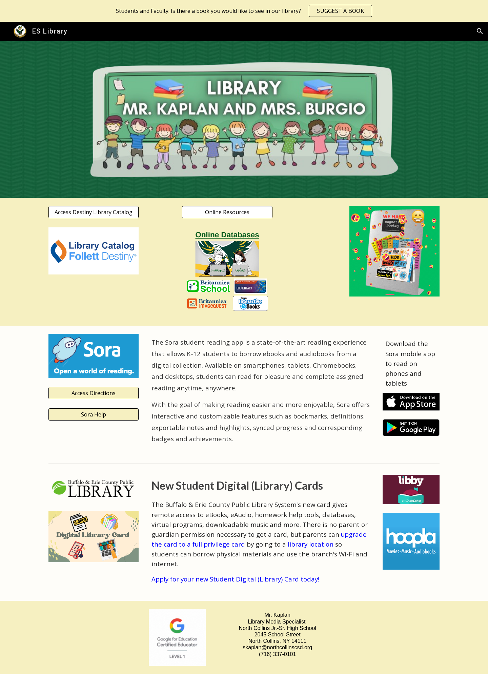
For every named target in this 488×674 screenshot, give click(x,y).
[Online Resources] (227, 212)
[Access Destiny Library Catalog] (93, 212)
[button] (480, 31)
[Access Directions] (93, 393)
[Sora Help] (93, 414)
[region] (244, 11)
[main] (261, 393)
